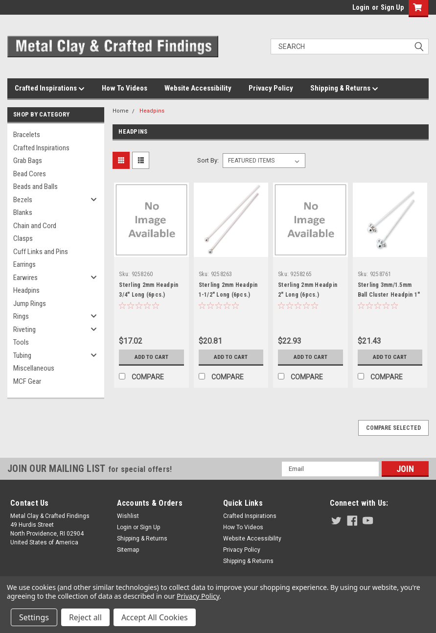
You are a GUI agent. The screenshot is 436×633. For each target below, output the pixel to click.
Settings (34, 617)
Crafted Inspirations (50, 89)
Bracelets (26, 134)
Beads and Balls (35, 186)
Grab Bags (27, 160)
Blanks (22, 212)
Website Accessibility (197, 88)
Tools (21, 342)
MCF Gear (27, 381)
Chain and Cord (34, 225)
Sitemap (128, 549)
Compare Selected (393, 427)
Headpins (26, 290)
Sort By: (208, 160)
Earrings (24, 264)
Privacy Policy (271, 88)
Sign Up (392, 7)
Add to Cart (151, 356)
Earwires (25, 277)
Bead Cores (29, 173)
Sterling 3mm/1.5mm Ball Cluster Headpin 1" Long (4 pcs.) (389, 294)
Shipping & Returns (344, 89)
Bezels (22, 199)
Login (360, 7)
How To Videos (124, 88)
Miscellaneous (33, 368)
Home (121, 111)
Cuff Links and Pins (40, 251)
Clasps (23, 238)
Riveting (24, 329)
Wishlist (128, 516)
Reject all (85, 617)
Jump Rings (29, 303)
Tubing (22, 355)
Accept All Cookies (154, 617)
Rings (21, 316)
